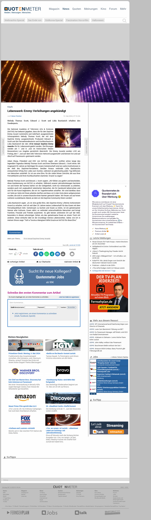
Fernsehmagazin (24, 506)
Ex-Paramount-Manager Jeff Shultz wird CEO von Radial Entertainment (109, 333)
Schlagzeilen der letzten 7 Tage (103, 270)
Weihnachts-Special (14, 20)
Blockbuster (72, 506)
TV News (49, 506)
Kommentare (15, 232)
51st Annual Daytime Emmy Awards (37, 239)
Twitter (5, 501)
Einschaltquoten (57, 506)
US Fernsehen (42, 506)
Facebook (6, 500)
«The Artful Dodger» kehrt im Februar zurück (108, 268)
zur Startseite (43, 262)
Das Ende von (34, 20)
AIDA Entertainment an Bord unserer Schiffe (105, 369)
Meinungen (91, 9)
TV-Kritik (78, 494)
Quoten (76, 9)
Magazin (54, 9)
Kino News (9, 506)
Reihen (23, 494)
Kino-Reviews (80, 496)
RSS (4, 492)
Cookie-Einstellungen (119, 501)
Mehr (123, 9)
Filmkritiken (33, 506)
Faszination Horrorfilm (77, 20)
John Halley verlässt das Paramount (105, 342)
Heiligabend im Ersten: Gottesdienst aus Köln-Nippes (109, 247)
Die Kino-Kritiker (99, 494)
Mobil (4, 496)
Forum (113, 9)
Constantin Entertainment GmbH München (105, 362)
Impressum (116, 503)
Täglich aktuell (62, 496)
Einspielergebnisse (100, 496)
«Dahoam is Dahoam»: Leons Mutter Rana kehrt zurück (108, 338)
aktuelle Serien (90, 506)
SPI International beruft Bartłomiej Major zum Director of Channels (109, 325)
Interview (24, 496)
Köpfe (41, 500)
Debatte (78, 492)
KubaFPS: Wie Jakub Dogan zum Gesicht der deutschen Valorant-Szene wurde (108, 261)
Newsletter (6, 494)
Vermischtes (43, 494)
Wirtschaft (43, 496)
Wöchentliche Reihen (64, 492)
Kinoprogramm (99, 506)
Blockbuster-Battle (100, 498)
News (66, 9)
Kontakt (115, 496)
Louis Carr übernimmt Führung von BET (106, 329)
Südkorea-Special (54, 20)
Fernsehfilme (81, 506)
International (43, 498)
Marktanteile (61, 494)
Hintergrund (24, 492)
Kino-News (98, 492)
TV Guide (65, 506)
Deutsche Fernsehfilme (111, 506)
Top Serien (122, 506)
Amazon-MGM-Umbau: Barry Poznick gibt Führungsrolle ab (107, 350)
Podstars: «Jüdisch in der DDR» (103, 265)
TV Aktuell (15, 506)
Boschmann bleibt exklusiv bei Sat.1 (105, 345)
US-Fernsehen (44, 501)
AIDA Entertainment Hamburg (107, 376)
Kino (103, 9)
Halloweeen (98, 20)
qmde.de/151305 (74, 245)
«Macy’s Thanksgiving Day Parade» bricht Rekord (107, 252)
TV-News (42, 492)
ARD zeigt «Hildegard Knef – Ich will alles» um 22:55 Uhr (109, 257)
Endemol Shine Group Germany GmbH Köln (106, 382)
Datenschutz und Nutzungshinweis (118, 498)
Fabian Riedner (16, 116)
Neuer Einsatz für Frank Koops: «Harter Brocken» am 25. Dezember (110, 242)
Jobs (114, 494)
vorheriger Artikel (16, 262)
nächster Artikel (72, 262)
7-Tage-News (7, 498)
